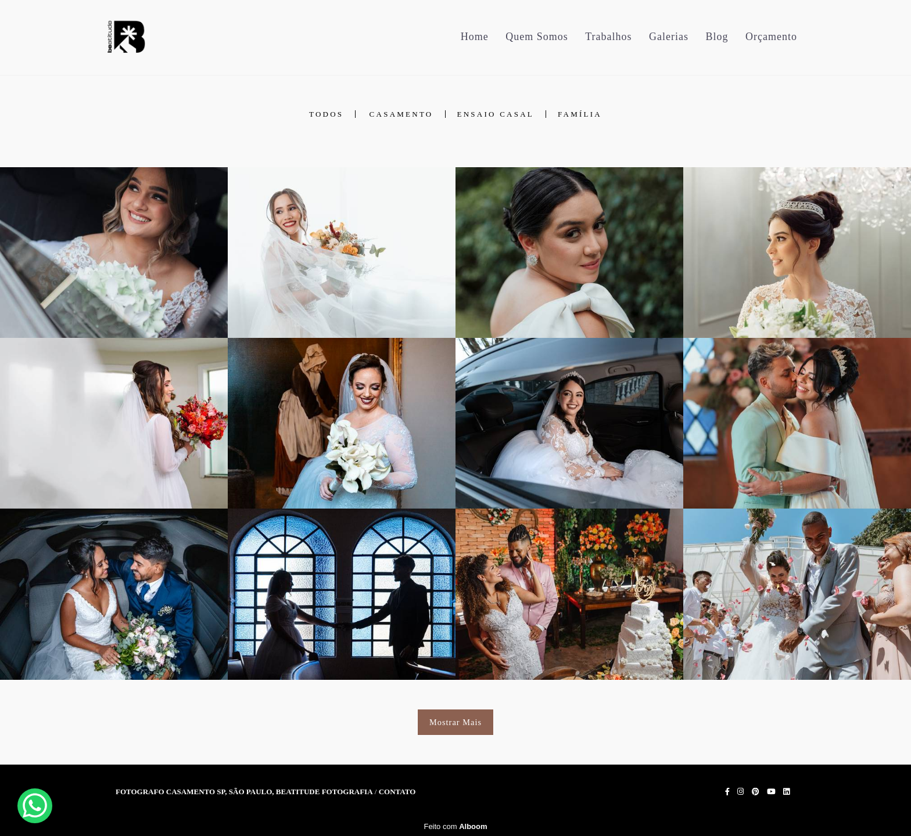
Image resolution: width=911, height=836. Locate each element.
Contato (397, 791)
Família (580, 114)
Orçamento (771, 36)
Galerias (668, 36)
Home (475, 36)
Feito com (455, 826)
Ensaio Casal (496, 114)
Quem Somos (536, 36)
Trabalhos (608, 36)
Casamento (401, 114)
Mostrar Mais (455, 722)
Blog (717, 36)
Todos (326, 114)
